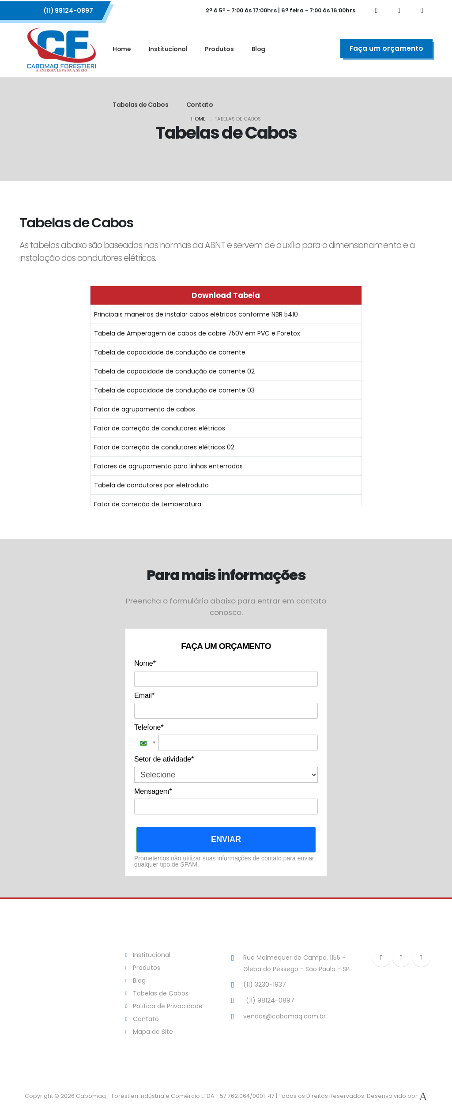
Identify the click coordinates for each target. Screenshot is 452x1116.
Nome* (145, 663)
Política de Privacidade (168, 1006)
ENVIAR (226, 839)
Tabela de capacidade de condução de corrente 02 (174, 371)
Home (122, 49)
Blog (258, 49)
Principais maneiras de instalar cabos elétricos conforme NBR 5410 (196, 314)
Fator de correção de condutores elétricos (159, 428)
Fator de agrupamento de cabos (144, 409)
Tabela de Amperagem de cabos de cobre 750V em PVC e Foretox (197, 333)
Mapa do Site (153, 1031)
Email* (144, 695)
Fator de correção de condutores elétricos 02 (164, 447)
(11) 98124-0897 (68, 10)
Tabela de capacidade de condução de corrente (169, 352)
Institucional (168, 49)
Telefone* (149, 727)
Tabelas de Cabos (140, 104)
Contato (199, 104)
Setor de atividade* (164, 759)
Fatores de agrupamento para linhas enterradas (168, 466)
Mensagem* (153, 791)
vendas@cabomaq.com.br (284, 1016)
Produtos (219, 49)
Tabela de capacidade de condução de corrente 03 (174, 390)
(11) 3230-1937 (264, 984)
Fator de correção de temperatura (147, 504)
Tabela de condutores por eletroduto (151, 485)
